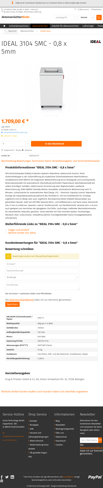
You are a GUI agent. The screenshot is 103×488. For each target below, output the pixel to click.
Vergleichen (7, 150)
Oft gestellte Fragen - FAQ (38, 455)
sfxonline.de (71, 486)
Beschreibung (8, 161)
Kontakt (33, 421)
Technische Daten (41, 161)
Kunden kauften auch (31, 391)
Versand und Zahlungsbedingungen (38, 435)
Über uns (60, 433)
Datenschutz (61, 437)
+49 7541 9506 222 (10, 440)
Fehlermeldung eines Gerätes (38, 447)
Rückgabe (34, 425)
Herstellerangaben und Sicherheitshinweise (76, 161)
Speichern (12, 304)
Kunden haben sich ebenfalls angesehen (65, 391)
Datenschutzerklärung (22, 299)
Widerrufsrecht (36, 441)
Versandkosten (68, 477)
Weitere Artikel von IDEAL (20, 232)
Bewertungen (24, 161)
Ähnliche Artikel (10, 391)
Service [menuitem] (84, 17)
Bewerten (27, 150)
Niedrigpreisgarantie (65, 429)
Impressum (61, 441)
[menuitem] (96, 9)
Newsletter (60, 425)
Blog (58, 421)
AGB (31, 429)
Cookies (59, 445)
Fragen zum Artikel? (17, 229)
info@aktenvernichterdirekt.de (13, 434)
